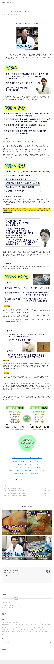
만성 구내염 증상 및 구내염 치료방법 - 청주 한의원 (27, 461)
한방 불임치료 (45, 631)
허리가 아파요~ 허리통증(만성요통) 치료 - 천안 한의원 (27, 458)
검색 (50, 642)
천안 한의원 (37, 631)
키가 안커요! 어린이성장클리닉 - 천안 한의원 (13, 490)
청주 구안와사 (5, 627)
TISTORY (27, 662)
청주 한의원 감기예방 (24, 629)
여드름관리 (15, 629)
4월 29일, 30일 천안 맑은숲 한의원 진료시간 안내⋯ (13, 607)
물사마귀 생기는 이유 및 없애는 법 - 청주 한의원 (14, 495)
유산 (39, 624)
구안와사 (24, 627)
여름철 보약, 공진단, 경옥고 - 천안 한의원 (27, 464)
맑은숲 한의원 (40, 627)
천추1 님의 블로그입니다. (9, 572)
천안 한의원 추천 (46, 624)
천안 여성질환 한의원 (6, 622)
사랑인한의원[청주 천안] (9, 2)
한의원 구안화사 (26, 624)
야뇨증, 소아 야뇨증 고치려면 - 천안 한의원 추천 (14, 493)
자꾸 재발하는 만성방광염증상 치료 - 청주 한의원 (27, 473)
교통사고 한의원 (31, 627)
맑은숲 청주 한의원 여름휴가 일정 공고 (10, 597)
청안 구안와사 (38, 629)
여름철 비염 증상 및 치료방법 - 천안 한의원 (13, 488)
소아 (5, 485)
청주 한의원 (15, 622)
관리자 (32, 662)
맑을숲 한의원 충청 (20, 631)
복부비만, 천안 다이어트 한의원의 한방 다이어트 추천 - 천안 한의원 (27, 470)
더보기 (3, 634)
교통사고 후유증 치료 (33, 622)
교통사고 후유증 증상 (6, 629)
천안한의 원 (11, 631)
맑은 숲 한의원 (47, 629)
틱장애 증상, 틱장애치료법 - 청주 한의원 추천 (13, 492)
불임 (32, 629)
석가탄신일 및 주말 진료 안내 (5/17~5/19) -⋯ (11, 605)
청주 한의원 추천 (5, 624)
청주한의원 (4, 631)
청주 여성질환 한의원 (15, 624)
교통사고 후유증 (23, 622)
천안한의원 (34, 624)
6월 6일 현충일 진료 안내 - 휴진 (8, 602)
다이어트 (12, 627)
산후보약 (42, 622)
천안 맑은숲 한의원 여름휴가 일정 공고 (10, 599)
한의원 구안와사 (29, 631)
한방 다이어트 (48, 627)
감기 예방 (18, 627)
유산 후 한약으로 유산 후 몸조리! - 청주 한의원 (27, 467)
